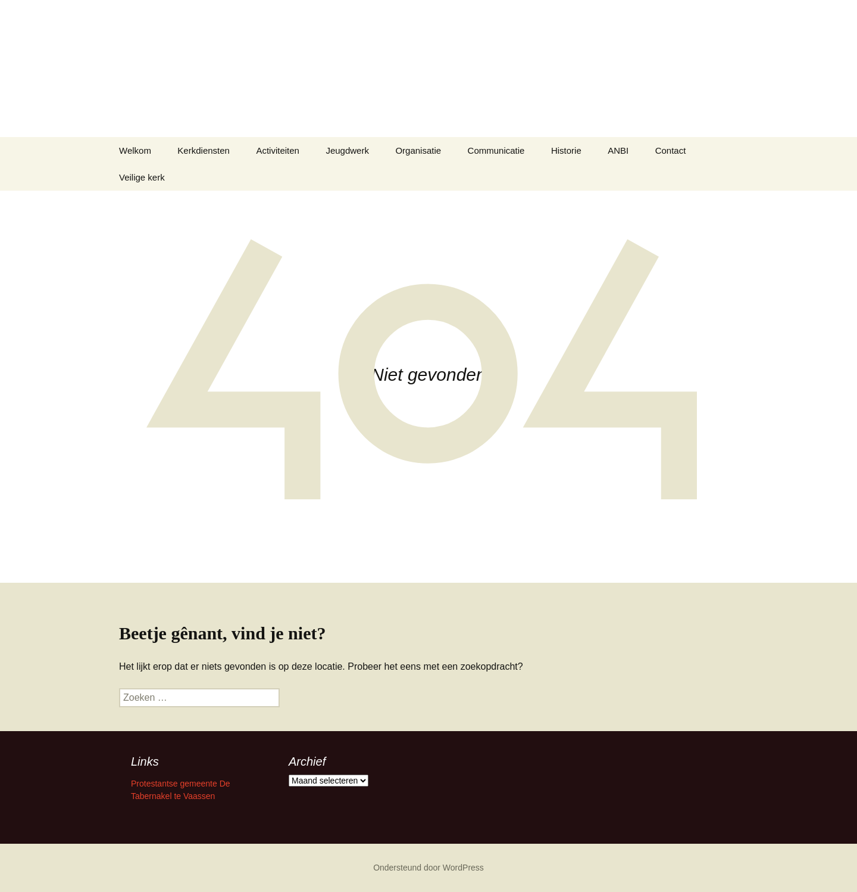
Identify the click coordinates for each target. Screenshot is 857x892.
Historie (566, 150)
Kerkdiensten (203, 150)
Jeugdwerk (347, 150)
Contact (670, 150)
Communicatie (496, 150)
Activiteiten (277, 150)
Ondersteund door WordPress (428, 867)
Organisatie (418, 150)
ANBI (618, 150)
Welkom (135, 150)
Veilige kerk (142, 177)
